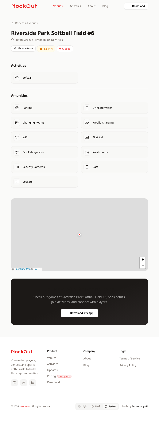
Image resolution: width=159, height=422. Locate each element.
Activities (75, 6)
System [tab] (110, 406)
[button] (79, 234)
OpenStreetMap (22, 269)
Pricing (51, 376)
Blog (105, 6)
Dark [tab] (95, 406)
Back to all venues (24, 23)
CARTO (37, 269)
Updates (52, 370)
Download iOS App (79, 313)
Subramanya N (140, 406)
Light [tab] (82, 406)
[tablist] (97, 406)
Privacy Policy (127, 365)
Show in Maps (23, 48)
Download (136, 6)
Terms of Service (129, 358)
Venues (58, 6)
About (91, 6)
